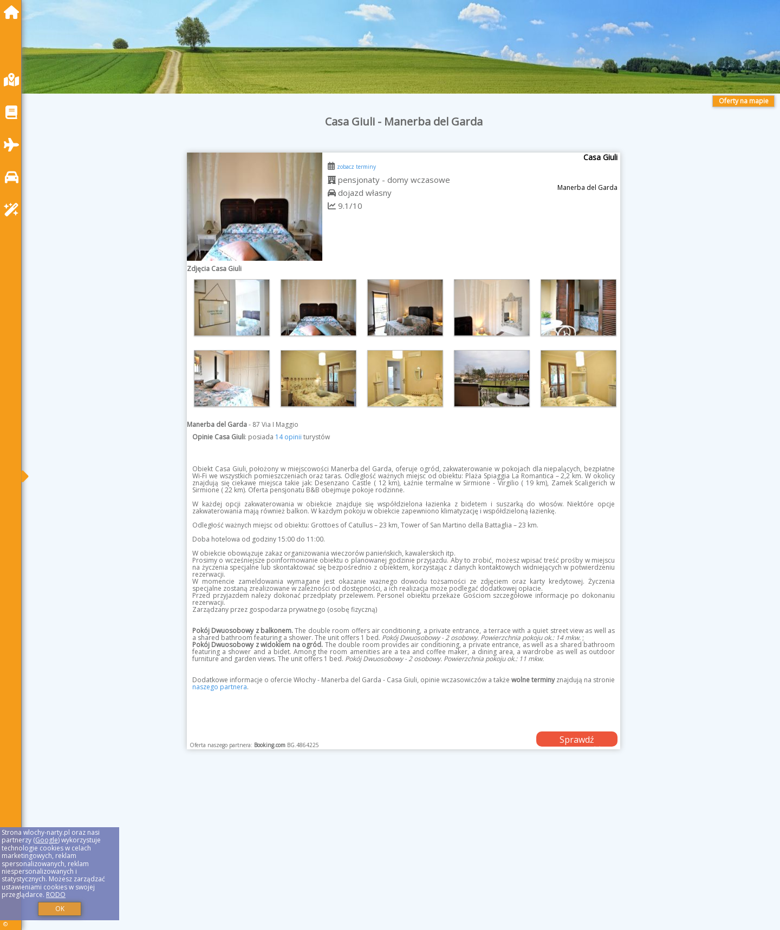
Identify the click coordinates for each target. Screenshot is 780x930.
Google (46, 840)
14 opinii (288, 436)
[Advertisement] (357, 853)
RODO (56, 894)
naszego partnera (219, 686)
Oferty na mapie (744, 100)
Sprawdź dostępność (577, 740)
